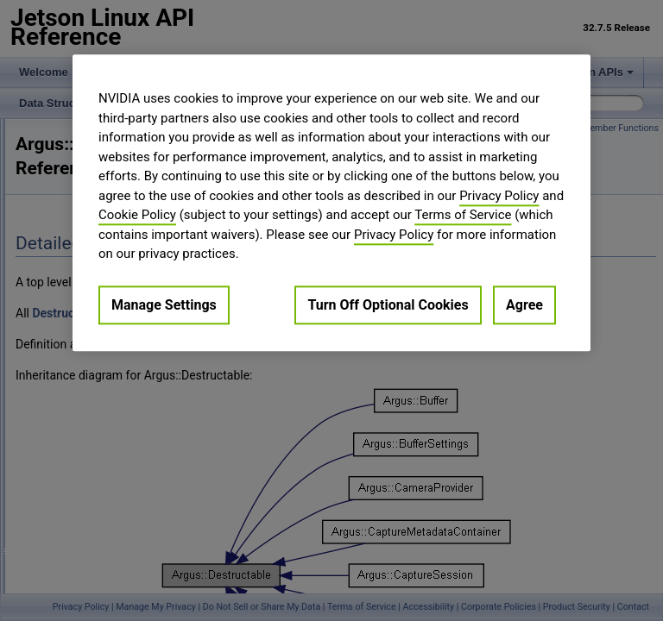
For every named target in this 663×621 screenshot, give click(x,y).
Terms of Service (462, 215)
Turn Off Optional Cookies (387, 305)
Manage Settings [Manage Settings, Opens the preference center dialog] (164, 305)
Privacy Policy (499, 196)
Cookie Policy (137, 215)
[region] (331, 202)
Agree (524, 305)
